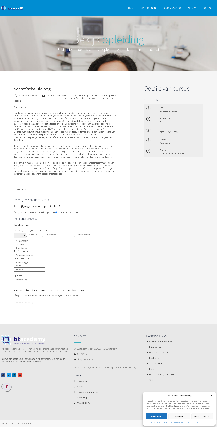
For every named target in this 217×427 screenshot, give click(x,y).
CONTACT (208, 8)
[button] (211, 395)
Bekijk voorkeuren (202, 416)
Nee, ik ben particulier (66, 212)
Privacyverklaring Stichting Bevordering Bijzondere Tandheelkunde (183, 422)
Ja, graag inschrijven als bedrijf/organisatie (34, 212)
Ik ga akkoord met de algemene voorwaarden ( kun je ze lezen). (47, 295)
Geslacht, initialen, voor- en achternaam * (53, 236)
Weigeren (179, 416)
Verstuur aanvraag (24, 302)
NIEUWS (192, 8)
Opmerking (34, 280)
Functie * (29, 267)
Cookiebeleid (155, 422)
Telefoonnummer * (29, 253)
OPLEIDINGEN (149, 8)
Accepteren (156, 416)
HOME (131, 8)
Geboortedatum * (29, 260)
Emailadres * (29, 246)
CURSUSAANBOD (173, 8)
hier (61, 295)
